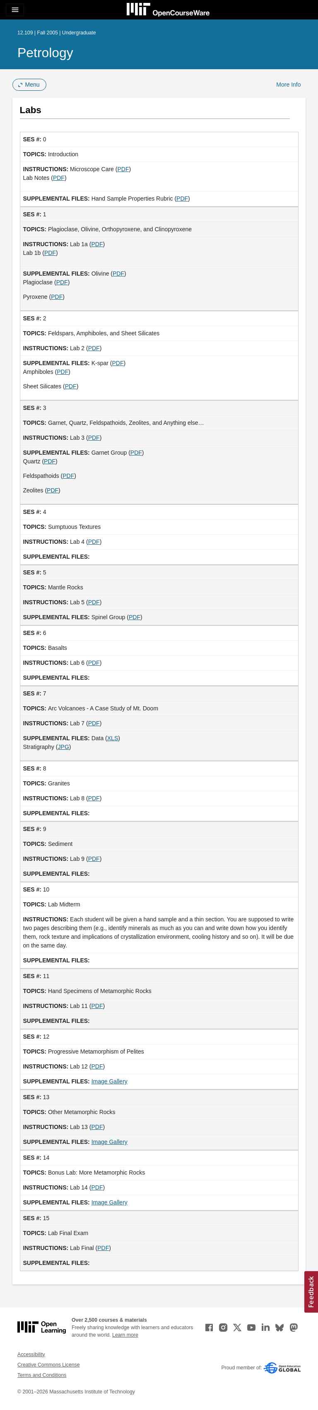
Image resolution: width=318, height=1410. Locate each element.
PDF (123, 169)
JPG (63, 747)
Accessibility (31, 1354)
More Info (288, 84)
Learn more (125, 1335)
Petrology (45, 52)
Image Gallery (110, 1081)
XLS (112, 738)
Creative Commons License (48, 1365)
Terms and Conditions (41, 1375)
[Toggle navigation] (15, 10)
